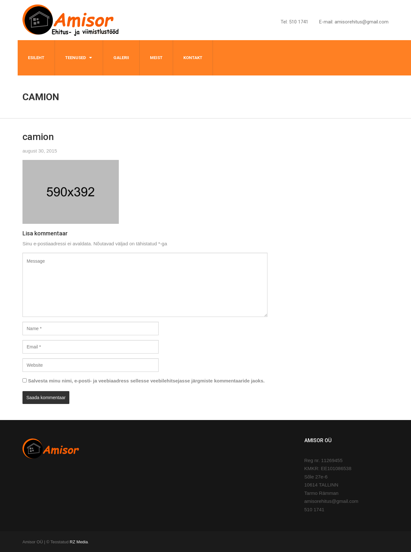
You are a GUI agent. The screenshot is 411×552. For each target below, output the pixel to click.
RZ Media (79, 541)
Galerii (121, 57)
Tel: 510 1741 (294, 22)
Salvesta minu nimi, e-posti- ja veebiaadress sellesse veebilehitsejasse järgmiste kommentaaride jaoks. (146, 380)
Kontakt (192, 57)
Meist (156, 57)
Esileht (36, 57)
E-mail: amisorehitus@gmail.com (354, 22)
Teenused (75, 57)
